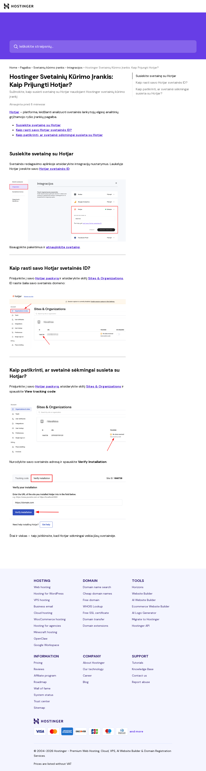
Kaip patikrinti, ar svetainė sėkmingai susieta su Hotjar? (162, 91)
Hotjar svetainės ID (54, 169)
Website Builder (142, 593)
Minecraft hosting (45, 632)
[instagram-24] (134, 721)
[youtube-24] (150, 721)
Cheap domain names (97, 593)
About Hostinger (94, 662)
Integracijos (74, 67)
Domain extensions (95, 625)
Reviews (39, 669)
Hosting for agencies (47, 625)
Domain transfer (93, 619)
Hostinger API (140, 625)
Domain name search (97, 587)
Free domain (91, 600)
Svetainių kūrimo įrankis (48, 67)
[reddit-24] (158, 721)
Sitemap (39, 707)
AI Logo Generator (144, 613)
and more (136, 731)
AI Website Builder (144, 600)
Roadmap (40, 682)
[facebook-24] (126, 721)
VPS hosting (42, 600)
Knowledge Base (142, 669)
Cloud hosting (43, 613)
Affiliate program (45, 675)
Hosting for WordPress (49, 593)
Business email (43, 606)
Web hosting (42, 587)
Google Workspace (46, 645)
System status (43, 695)
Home (13, 67)
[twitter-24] (142, 721)
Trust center (42, 701)
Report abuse (141, 682)
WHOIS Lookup (93, 606)
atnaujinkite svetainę (63, 247)
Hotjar (14, 112)
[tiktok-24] (166, 721)
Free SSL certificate (96, 613)
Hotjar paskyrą (47, 278)
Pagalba (25, 67)
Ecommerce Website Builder (150, 606)
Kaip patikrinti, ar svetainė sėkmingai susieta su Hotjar (59, 135)
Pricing (38, 662)
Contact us (139, 675)
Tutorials (137, 662)
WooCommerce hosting (50, 619)
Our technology (93, 669)
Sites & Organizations (105, 278)
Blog (86, 682)
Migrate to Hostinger (145, 619)
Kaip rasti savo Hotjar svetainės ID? (44, 130)
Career (87, 675)
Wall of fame (42, 688)
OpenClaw (40, 638)
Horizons (137, 587)
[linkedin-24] (118, 721)
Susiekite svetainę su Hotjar (38, 125)
